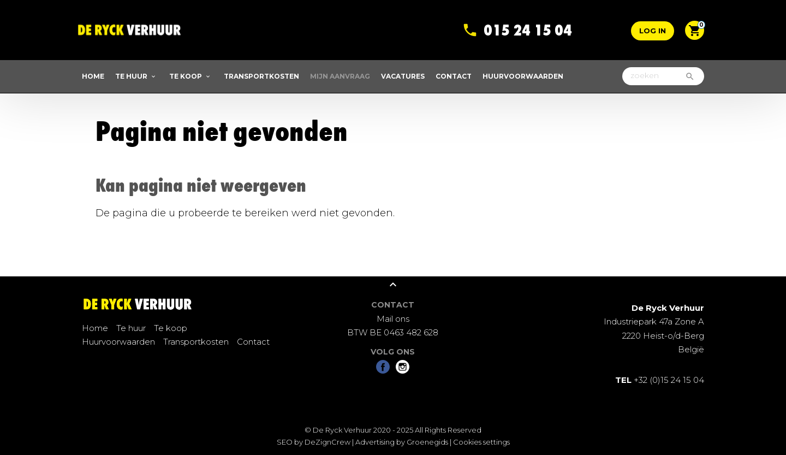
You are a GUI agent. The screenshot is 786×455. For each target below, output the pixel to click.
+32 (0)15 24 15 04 (659, 380)
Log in (652, 30)
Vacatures (403, 76)
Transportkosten (261, 76)
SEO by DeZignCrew (313, 442)
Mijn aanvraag (340, 76)
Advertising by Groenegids (401, 442)
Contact (454, 76)
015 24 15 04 (528, 20)
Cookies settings (481, 442)
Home (93, 76)
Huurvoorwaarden (523, 76)
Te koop (185, 76)
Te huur (131, 76)
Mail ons (393, 319)
